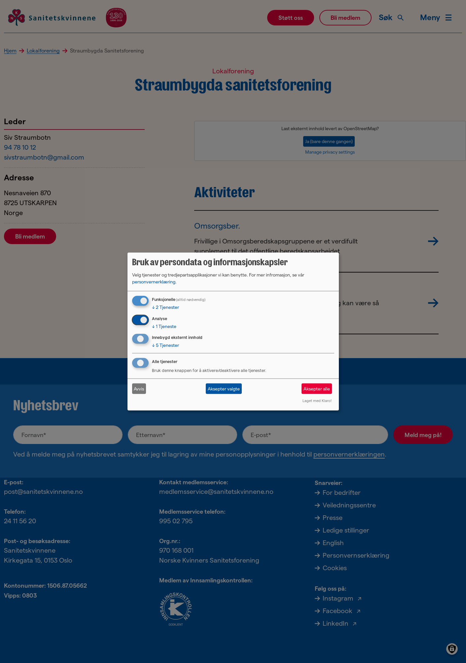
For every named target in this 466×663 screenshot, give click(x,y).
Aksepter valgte (224, 388)
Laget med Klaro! (317, 401)
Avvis (139, 388)
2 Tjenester (165, 307)
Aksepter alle (317, 388)
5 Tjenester (165, 345)
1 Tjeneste (164, 326)
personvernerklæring (153, 281)
